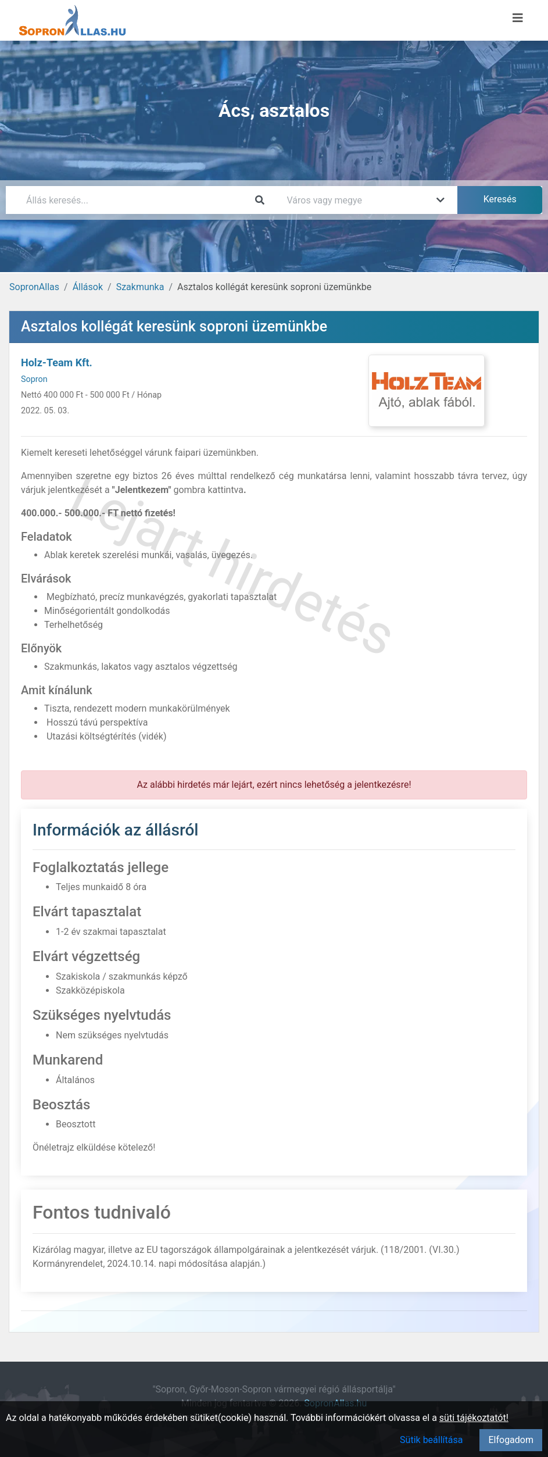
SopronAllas (34, 286)
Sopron (34, 379)
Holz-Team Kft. (56, 362)
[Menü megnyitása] (518, 18)
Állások (88, 286)
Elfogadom (510, 1439)
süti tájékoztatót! (473, 1417)
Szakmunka (140, 286)
